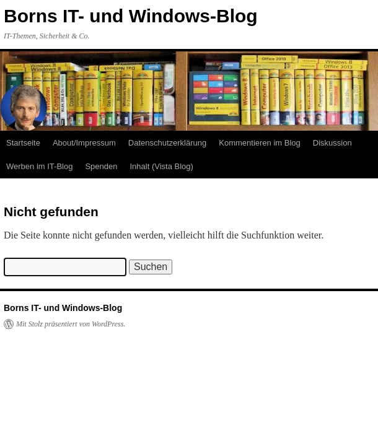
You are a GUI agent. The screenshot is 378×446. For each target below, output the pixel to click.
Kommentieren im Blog (260, 142)
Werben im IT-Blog (39, 166)
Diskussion (332, 142)
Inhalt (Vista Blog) (161, 166)
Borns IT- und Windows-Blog (131, 16)
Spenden (101, 166)
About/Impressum (84, 142)
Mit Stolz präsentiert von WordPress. (70, 324)
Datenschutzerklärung (167, 142)
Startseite (23, 142)
